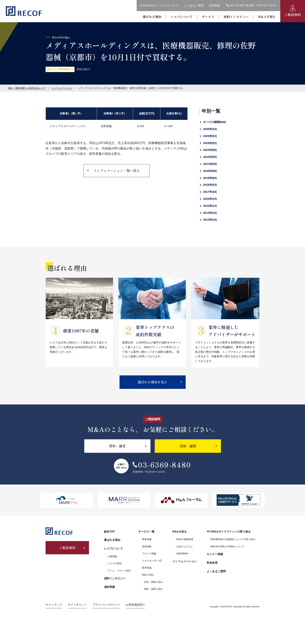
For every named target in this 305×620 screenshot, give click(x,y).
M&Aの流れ (148, 574)
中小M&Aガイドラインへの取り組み (229, 531)
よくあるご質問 (193, 5)
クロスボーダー (150, 560)
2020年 (210, 170)
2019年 (210, 178)
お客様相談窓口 (135, 604)
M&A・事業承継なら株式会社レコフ (27, 88)
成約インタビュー (236, 16)
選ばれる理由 (152, 16)
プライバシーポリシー (106, 604)
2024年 (210, 143)
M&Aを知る (267, 16)
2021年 (210, 163)
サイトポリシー (77, 604)
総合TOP (109, 531)
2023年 (210, 149)
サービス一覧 (146, 531)
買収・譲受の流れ (153, 589)
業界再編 (146, 567)
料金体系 (212, 562)
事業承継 (146, 539)
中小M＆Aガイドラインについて (159, 5)
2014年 (210, 212)
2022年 (210, 156)
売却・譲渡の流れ (153, 582)
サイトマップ (54, 604)
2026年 (210, 129)
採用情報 (214, 5)
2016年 (210, 198)
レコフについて (181, 16)
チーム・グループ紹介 (119, 570)
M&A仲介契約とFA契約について (227, 546)
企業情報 (112, 556)
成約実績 (109, 586)
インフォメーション (61, 88)
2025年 (210, 136)
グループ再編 (149, 553)
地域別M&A (182, 553)
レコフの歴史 (115, 563)
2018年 (210, 184)
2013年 (210, 219)
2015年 (210, 205)
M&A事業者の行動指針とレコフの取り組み (233, 539)
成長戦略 (146, 546)
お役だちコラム (184, 546)
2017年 (210, 191)
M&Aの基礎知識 (184, 539)
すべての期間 (214, 122)
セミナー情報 (215, 554)
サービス (208, 16)
